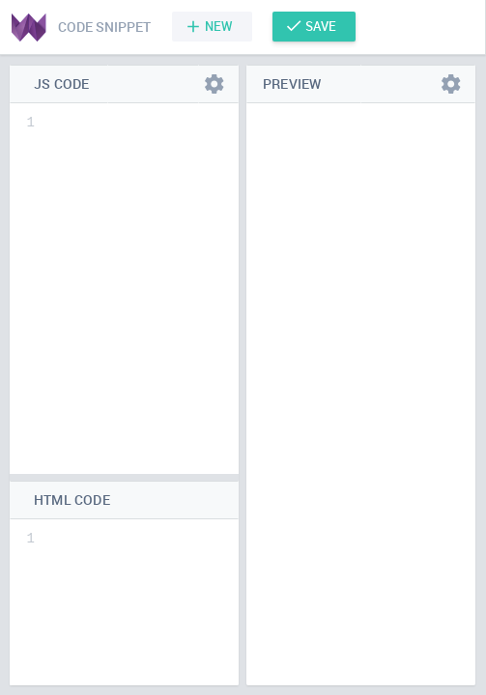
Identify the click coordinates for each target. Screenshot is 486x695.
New (219, 26)
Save (320, 26)
